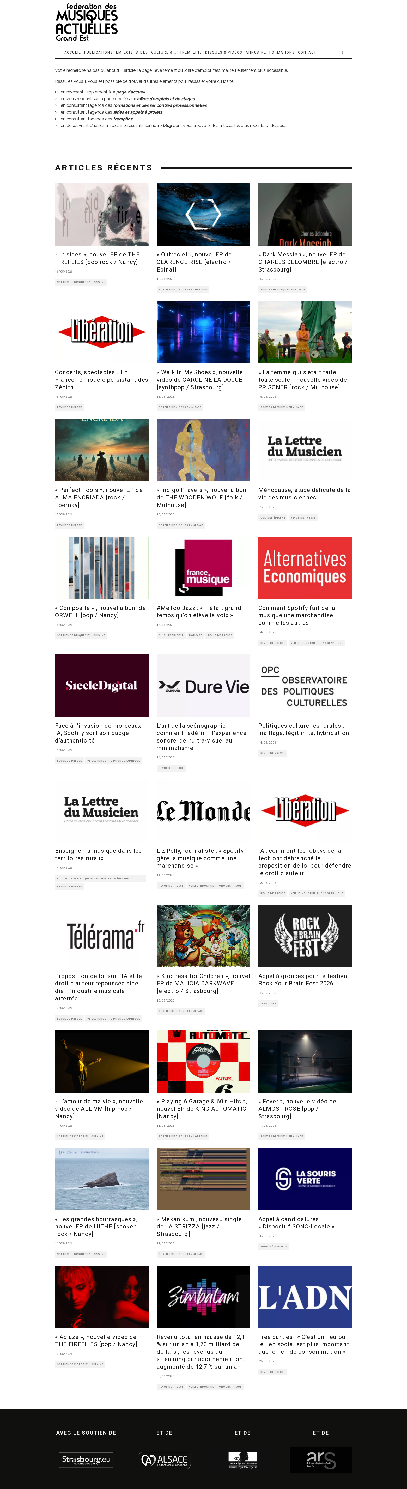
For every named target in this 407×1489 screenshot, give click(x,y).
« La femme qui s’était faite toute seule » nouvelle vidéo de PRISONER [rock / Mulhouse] (302, 379)
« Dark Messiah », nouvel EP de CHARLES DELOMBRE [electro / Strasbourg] (303, 262)
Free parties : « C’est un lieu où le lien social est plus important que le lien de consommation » (303, 1344)
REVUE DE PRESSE (69, 407)
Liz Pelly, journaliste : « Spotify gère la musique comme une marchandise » (200, 858)
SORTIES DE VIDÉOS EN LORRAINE (80, 1136)
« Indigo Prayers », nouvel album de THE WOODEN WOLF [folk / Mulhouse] (202, 497)
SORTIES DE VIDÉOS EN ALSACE (180, 407)
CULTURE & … (164, 52)
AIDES (142, 52)
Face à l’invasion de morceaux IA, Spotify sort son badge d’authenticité (98, 733)
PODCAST (195, 635)
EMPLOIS (124, 52)
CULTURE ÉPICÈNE (272, 517)
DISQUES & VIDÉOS (223, 52)
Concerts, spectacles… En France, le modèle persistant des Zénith (101, 379)
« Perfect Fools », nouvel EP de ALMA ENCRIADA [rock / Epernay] (99, 497)
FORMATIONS (282, 52)
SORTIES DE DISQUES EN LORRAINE (81, 282)
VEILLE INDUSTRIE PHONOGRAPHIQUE (317, 643)
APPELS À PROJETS (273, 1246)
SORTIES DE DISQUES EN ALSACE (282, 289)
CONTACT (307, 52)
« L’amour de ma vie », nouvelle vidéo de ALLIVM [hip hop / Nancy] (99, 1109)
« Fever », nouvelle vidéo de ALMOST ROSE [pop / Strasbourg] (297, 1109)
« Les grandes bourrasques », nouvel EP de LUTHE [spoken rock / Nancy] (96, 1226)
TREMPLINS (191, 52)
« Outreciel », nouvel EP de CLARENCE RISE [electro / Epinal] (194, 262)
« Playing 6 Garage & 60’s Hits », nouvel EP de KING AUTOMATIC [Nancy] (202, 1109)
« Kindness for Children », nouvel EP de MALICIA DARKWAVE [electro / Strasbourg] (203, 983)
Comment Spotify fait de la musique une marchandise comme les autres (297, 615)
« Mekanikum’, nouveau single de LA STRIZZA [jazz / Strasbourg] (199, 1226)
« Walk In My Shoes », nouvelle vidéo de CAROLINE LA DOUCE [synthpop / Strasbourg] (200, 379)
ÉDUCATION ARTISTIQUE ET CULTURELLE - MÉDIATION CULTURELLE (93, 879)
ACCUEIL (72, 52)
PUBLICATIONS (98, 52)
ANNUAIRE (256, 52)
